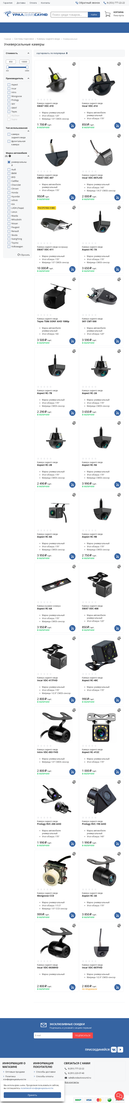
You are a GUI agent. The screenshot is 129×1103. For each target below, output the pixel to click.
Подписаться (82, 1033)
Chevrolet (16, 182)
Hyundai (15, 194)
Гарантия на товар (46, 1078)
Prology (15, 97)
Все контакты (72, 1079)
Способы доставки (45, 1069)
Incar (13, 86)
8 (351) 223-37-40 (76, 1070)
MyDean (15, 113)
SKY (13, 101)
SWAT (14, 105)
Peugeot (15, 224)
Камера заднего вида (56, 102)
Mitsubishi (16, 217)
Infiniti (14, 197)
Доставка (21, 2)
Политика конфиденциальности (14, 1075)
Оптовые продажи (15, 1069)
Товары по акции (114, 26)
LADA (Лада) (17, 205)
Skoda (14, 232)
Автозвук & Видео (15, 26)
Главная (7, 36)
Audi (13, 167)
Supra (14, 116)
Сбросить (25, 252)
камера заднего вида (18, 133)
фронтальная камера (18, 140)
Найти (94, 14)
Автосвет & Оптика (90, 26)
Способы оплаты (45, 1074)
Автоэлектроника (65, 26)
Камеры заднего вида (43, 36)
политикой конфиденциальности (38, 1088)
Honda (14, 190)
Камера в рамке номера (56, 605)
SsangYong (16, 236)
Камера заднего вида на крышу (56, 246)
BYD (13, 174)
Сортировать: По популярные (50, 51)
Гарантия (7, 2)
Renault (15, 228)
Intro (13, 89)
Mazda (14, 213)
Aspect (14, 82)
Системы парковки (22, 36)
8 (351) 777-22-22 (76, 1066)
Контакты (45, 2)
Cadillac (15, 178)
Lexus (14, 209)
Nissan (14, 221)
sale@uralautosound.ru (79, 1075)
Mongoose (16, 93)
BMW (14, 170)
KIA (13, 201)
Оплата (33, 2)
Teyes (14, 109)
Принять (33, 1095)
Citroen (15, 186)
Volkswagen (17, 244)
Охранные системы (40, 26)
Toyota (14, 240)
